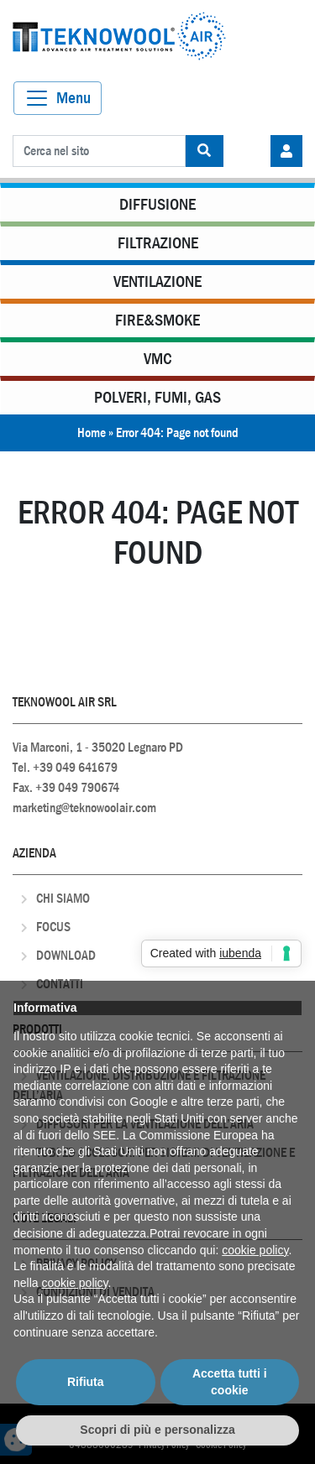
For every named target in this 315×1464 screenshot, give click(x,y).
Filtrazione (158, 242)
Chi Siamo (63, 898)
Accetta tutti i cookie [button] (229, 1382)
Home (91, 432)
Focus (53, 926)
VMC (158, 358)
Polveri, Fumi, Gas (157, 397)
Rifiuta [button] (85, 1381)
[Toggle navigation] (57, 98)
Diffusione (157, 204)
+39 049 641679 (75, 767)
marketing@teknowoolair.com (84, 807)
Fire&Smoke (157, 320)
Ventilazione (157, 281)
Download (66, 955)
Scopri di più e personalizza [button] (157, 1429)
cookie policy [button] (255, 1250)
